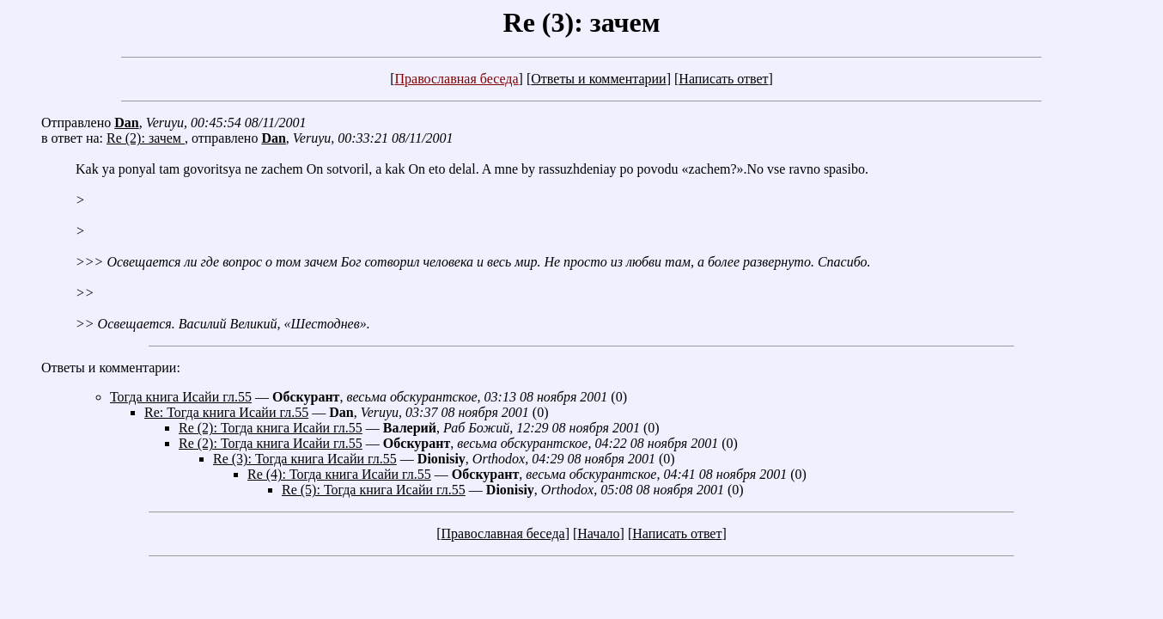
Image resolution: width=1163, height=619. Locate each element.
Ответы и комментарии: (110, 367)
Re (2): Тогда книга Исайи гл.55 (270, 427)
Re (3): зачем (582, 22)
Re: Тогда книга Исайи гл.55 (226, 412)
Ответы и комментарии (598, 78)
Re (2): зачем (146, 138)
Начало (598, 533)
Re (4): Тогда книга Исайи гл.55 (339, 474)
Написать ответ (723, 78)
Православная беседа (456, 78)
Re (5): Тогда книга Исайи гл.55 (374, 489)
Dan (126, 122)
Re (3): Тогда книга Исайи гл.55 (305, 458)
